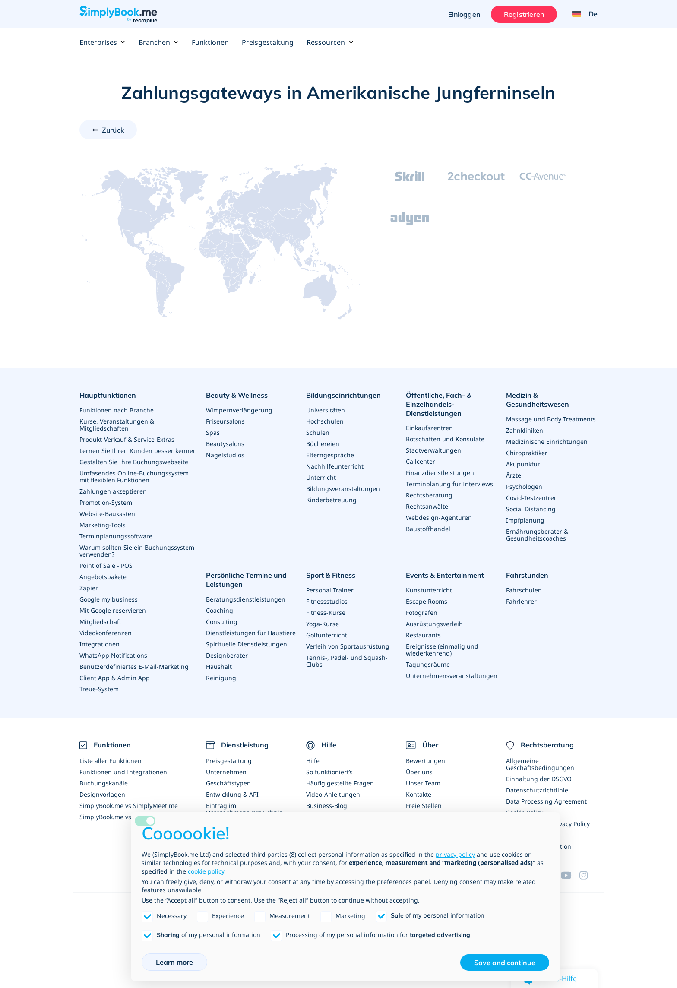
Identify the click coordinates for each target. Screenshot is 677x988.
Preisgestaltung (268, 42)
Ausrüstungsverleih (434, 624)
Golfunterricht (326, 635)
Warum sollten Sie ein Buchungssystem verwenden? (136, 550)
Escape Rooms (426, 601)
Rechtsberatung (429, 495)
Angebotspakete (103, 577)
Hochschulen (325, 421)
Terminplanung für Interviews (449, 484)
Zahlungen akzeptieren (113, 491)
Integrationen (99, 644)
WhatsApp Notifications (113, 655)
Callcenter (420, 461)
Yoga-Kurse (322, 624)
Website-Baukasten (107, 514)
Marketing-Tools (102, 525)
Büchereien (322, 444)
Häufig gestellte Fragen (340, 783)
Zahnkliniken (524, 430)
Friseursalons (225, 421)
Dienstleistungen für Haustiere (251, 632)
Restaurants (423, 635)
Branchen (159, 42)
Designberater (227, 655)
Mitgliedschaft (100, 622)
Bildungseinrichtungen (343, 395)
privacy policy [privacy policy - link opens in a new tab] (455, 854)
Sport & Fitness (330, 575)
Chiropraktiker (526, 453)
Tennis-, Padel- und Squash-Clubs (347, 660)
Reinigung (221, 677)
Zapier (88, 588)
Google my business (108, 599)
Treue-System (99, 689)
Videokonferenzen (105, 633)
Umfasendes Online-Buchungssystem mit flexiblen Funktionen (134, 476)
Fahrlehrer (521, 601)
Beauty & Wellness (237, 395)
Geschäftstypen (228, 783)
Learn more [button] (174, 962)
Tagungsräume (428, 664)
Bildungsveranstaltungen (343, 488)
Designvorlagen (102, 794)
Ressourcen (330, 42)
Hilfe (313, 761)
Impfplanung (525, 520)
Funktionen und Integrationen (123, 772)
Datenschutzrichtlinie (537, 790)
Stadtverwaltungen (433, 450)
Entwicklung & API (232, 794)
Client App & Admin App (114, 678)
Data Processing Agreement (546, 801)
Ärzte (513, 475)
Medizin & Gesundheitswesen (537, 399)
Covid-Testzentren (532, 498)
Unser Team (423, 783)
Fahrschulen (524, 590)
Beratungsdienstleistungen (245, 599)
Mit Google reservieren (112, 610)
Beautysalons (225, 444)
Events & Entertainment (445, 575)
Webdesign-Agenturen (439, 517)
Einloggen (464, 14)
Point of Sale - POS (106, 565)
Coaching (219, 610)
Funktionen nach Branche (116, 410)
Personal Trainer (330, 590)
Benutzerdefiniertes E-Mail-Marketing (134, 666)
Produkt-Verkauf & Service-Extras (126, 439)
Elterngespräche (330, 455)
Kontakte (418, 794)
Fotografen (421, 612)
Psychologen (524, 486)
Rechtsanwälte (427, 506)
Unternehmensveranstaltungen (451, 675)
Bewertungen (425, 761)
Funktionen (210, 42)
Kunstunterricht (429, 590)
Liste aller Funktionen (110, 761)
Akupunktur (523, 464)
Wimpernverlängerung (239, 410)
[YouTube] (570, 875)
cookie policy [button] (206, 871)
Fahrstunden (527, 575)
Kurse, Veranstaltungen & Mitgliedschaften (116, 424)
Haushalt (219, 666)
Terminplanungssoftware (115, 536)
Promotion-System (105, 502)
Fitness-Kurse (325, 612)
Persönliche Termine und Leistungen (246, 580)
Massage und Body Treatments (551, 419)
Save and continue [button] (504, 962)
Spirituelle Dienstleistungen (246, 644)
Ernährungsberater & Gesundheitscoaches (537, 534)
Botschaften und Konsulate (445, 439)
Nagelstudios (225, 455)
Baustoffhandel (428, 529)
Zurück (113, 130)
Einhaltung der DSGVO (539, 779)
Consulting (221, 621)
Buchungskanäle (103, 783)
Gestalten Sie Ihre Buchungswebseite (133, 462)
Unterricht (321, 477)
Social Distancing (531, 509)
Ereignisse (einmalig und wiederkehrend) (442, 649)
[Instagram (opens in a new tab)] (588, 875)
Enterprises (102, 42)
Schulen (317, 432)
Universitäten (325, 410)
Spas (213, 432)
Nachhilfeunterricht (335, 466)
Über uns (419, 772)
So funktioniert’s (329, 772)
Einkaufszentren (429, 428)
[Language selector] (582, 14)
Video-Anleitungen (333, 794)
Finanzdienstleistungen (440, 473)
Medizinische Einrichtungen (547, 441)
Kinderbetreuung (331, 500)
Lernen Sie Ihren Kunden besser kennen (138, 450)
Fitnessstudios (327, 601)
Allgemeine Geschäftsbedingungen (540, 764)
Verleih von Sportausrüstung (347, 646)
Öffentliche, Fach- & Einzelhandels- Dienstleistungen (438, 404)
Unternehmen (226, 772)
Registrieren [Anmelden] (524, 14)
